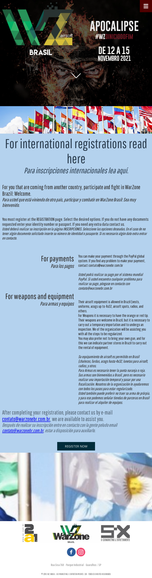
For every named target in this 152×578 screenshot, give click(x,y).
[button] (76, 446)
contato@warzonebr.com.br (26, 419)
